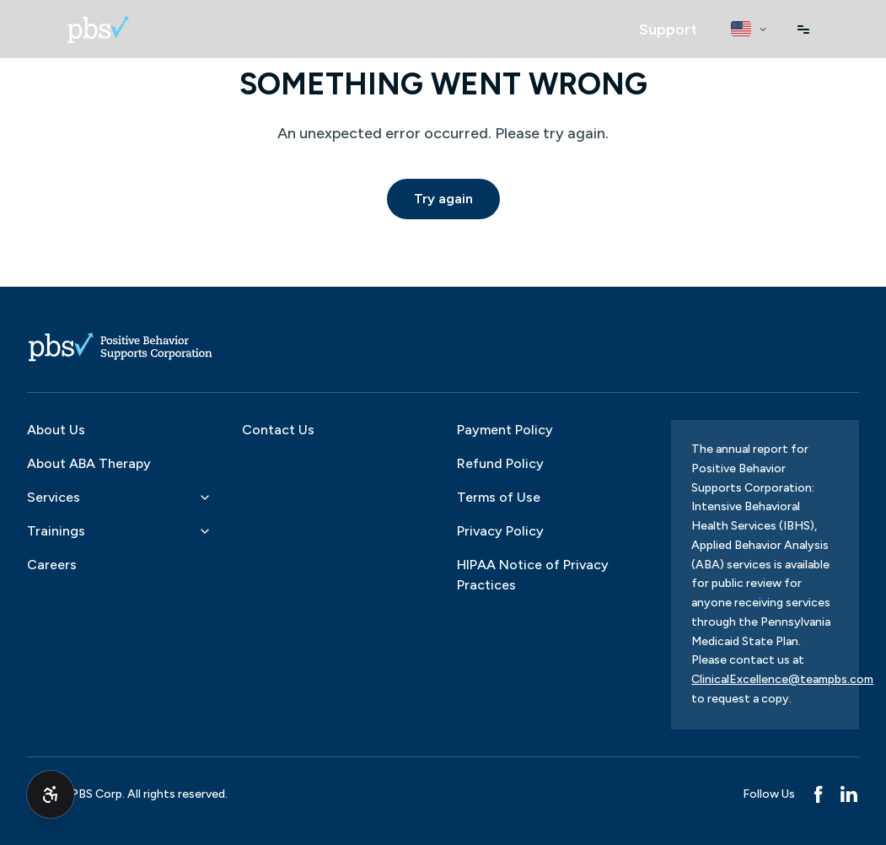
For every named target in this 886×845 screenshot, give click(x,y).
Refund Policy (500, 463)
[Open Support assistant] (668, 29)
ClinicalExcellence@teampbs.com (782, 679)
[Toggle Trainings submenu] (205, 531)
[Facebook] (818, 794)
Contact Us (278, 430)
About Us (56, 430)
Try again (443, 199)
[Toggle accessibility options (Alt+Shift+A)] (50, 794)
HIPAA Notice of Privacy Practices (533, 575)
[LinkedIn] (849, 794)
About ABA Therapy (89, 463)
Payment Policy (505, 430)
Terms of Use (498, 497)
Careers (52, 565)
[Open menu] (803, 29)
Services (53, 497)
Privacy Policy (500, 531)
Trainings (56, 531)
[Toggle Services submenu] (205, 497)
